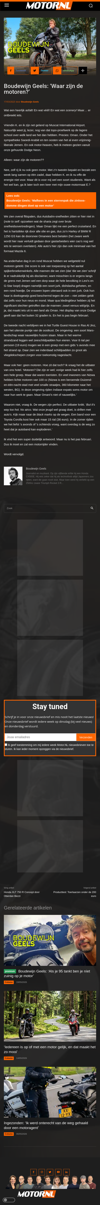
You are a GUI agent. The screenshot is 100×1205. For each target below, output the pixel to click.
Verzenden (85, 737)
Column (9, 982)
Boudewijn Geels (30, 101)
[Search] (92, 508)
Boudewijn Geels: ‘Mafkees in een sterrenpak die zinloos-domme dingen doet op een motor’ (45, 203)
